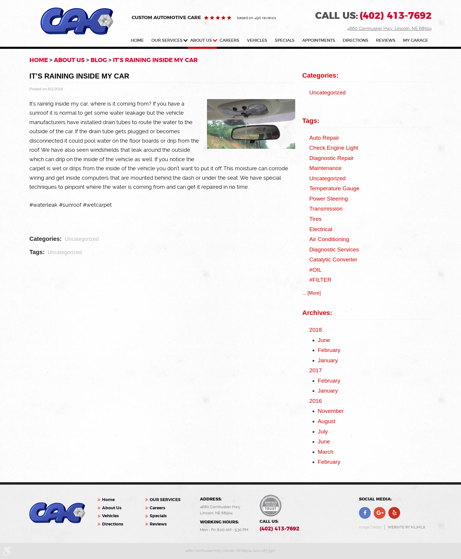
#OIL (315, 270)
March (325, 452)
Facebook (365, 513)
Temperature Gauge (334, 188)
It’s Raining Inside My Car (155, 60)
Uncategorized (82, 239)
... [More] (311, 293)
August (326, 421)
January (328, 360)
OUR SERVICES (167, 41)
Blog (99, 60)
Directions (355, 41)
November (331, 411)
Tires (315, 219)
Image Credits (370, 527)
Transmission (326, 209)
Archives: (317, 312)
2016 (315, 401)
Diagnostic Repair (331, 158)
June (324, 340)
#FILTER (320, 280)
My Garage (415, 41)
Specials (285, 41)
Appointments (318, 41)
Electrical (320, 229)
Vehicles (257, 41)
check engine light (333, 148)
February (329, 350)
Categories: (320, 75)
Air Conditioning (329, 239)
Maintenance (325, 168)
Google (379, 513)
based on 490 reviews (256, 18)
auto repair (324, 138)
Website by (406, 527)
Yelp (394, 513)
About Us (201, 41)
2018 (315, 330)
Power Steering (328, 199)
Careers (229, 41)
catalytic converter (333, 259)
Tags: (310, 120)
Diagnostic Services (334, 249)
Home (137, 41)
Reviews (385, 41)
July (323, 431)
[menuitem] (138, 42)
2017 (315, 370)
